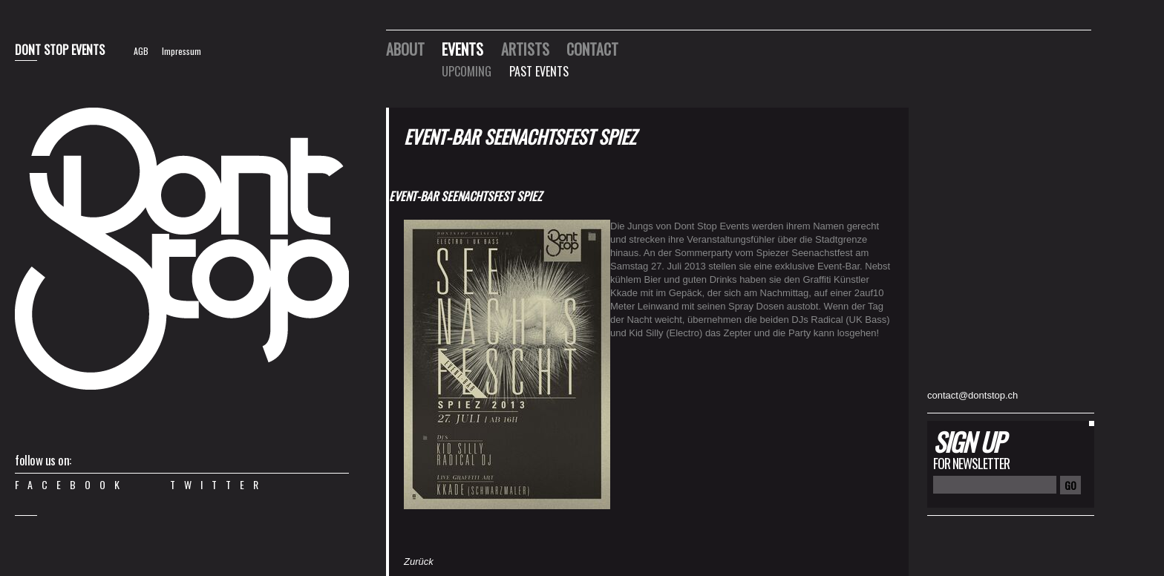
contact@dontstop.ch (972, 395)
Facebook (71, 484)
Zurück (419, 561)
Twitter (218, 484)
